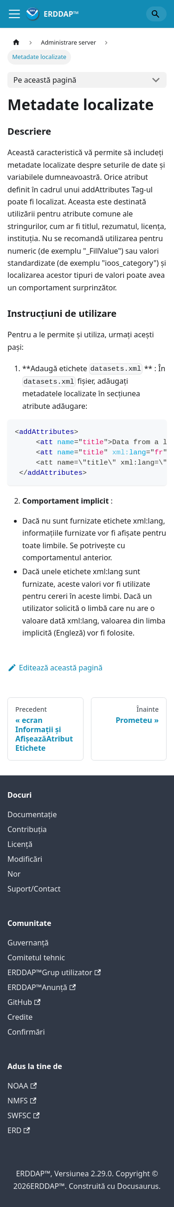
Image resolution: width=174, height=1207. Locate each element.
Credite (19, 1017)
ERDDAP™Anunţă (41, 987)
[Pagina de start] (16, 42)
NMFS (21, 1100)
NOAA (22, 1086)
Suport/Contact (33, 889)
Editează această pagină (55, 668)
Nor (13, 874)
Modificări (24, 859)
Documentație (32, 814)
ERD (18, 1130)
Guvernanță (28, 943)
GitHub (23, 1002)
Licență (19, 844)
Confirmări (26, 1032)
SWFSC (23, 1115)
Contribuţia (27, 829)
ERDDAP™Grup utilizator (54, 972)
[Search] (156, 14)
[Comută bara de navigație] (14, 14)
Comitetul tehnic (36, 957)
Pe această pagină (45, 80)
